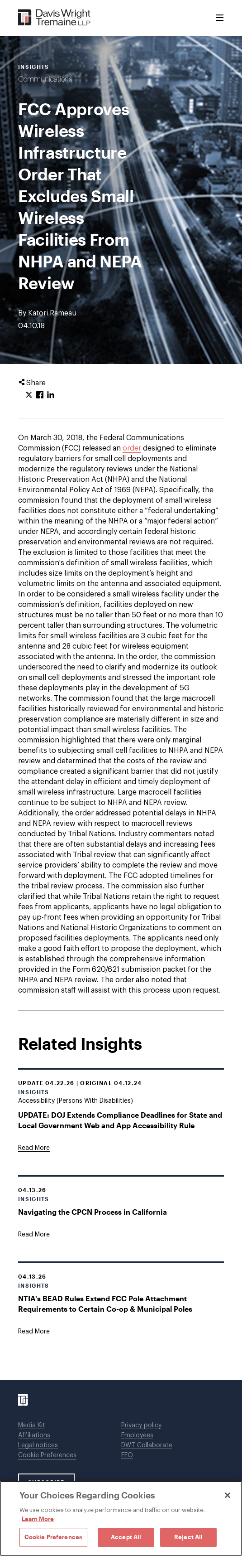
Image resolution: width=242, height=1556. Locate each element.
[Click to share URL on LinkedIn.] (50, 395)
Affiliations (34, 1435)
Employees (137, 1435)
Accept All (126, 1537)
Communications (45, 79)
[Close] (227, 1495)
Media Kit (31, 1425)
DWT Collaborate (146, 1445)
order (132, 448)
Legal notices (38, 1445)
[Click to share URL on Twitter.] (29, 395)
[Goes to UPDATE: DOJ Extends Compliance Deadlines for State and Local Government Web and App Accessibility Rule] (34, 1148)
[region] (121, 1518)
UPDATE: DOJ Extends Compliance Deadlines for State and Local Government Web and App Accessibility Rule (120, 1119)
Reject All (188, 1537)
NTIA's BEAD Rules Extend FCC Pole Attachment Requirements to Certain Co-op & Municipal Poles (105, 1303)
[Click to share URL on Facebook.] (39, 395)
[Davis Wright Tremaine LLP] (54, 18)
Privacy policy (141, 1425)
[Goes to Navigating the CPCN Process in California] (34, 1235)
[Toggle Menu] (220, 18)
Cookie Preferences (47, 1455)
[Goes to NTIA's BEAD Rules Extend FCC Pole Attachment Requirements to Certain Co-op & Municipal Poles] (34, 1332)
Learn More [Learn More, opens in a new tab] (38, 1518)
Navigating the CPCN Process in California (92, 1211)
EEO (127, 1455)
